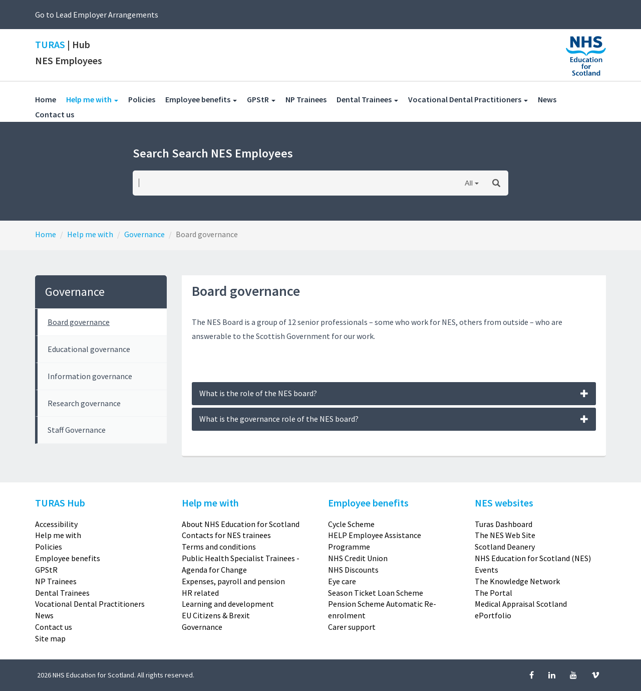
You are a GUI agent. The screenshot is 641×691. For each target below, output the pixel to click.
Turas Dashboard (503, 524)
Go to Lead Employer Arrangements (96, 15)
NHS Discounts (353, 570)
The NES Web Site (505, 535)
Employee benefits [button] (201, 99)
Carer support (352, 627)
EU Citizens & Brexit (216, 615)
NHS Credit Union (358, 558)
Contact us (59, 114)
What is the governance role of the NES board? (394, 419)
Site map (50, 638)
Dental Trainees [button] (367, 99)
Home (45, 99)
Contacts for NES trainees (226, 535)
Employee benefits (67, 558)
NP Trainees (311, 99)
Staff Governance (77, 430)
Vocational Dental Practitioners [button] (468, 99)
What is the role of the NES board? (394, 393)
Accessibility (56, 524)
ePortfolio (493, 615)
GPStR (46, 570)
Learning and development (228, 604)
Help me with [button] (97, 99)
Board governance (79, 322)
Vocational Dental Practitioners (90, 604)
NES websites (504, 502)
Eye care (342, 581)
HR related (200, 593)
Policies (146, 99)
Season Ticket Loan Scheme (375, 593)
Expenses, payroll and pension (233, 581)
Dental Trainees (62, 593)
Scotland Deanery (505, 547)
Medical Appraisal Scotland (521, 604)
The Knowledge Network (517, 581)
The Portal (493, 593)
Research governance (84, 403)
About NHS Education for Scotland (240, 524)
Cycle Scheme (351, 524)
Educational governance (89, 349)
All (469, 183)
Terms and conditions (219, 547)
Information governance (90, 376)
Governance (144, 234)
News (552, 99)
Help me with (90, 234)
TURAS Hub (60, 502)
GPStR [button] (261, 99)
